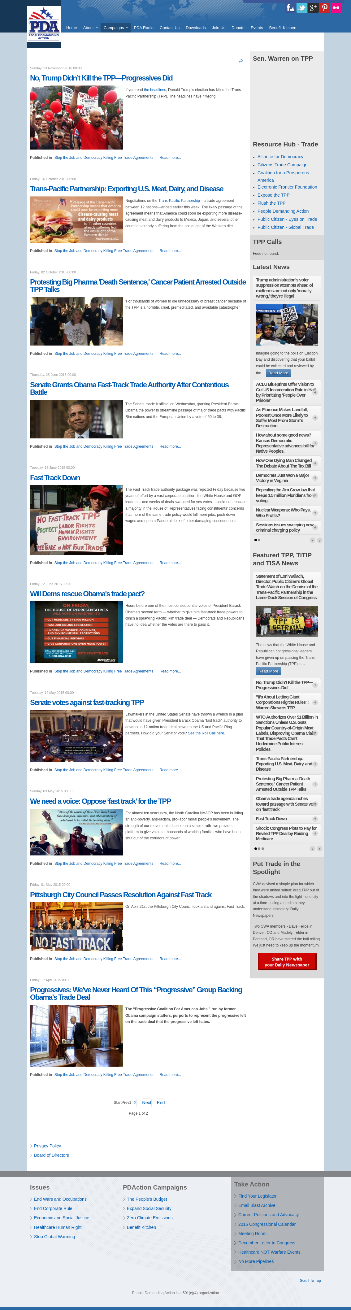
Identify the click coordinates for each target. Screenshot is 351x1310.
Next (146, 1102)
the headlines (155, 90)
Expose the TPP (274, 195)
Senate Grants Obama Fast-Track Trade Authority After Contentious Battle (129, 388)
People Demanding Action (283, 211)
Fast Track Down (55, 477)
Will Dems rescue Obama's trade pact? (87, 594)
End (161, 1102)
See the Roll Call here (206, 733)
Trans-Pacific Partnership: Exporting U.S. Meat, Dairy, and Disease (126, 189)
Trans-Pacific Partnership (179, 200)
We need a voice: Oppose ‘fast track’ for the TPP (100, 801)
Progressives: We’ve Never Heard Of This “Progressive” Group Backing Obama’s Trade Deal (136, 993)
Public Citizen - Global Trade (286, 227)
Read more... (170, 157)
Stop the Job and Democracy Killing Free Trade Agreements (104, 157)
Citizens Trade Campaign (283, 164)
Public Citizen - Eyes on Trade (287, 219)
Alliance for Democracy (280, 156)
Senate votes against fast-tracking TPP (87, 702)
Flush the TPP (272, 203)
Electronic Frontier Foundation (287, 187)
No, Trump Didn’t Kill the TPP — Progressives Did (101, 78)
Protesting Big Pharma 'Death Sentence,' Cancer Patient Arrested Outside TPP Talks (138, 286)
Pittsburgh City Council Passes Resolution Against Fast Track (120, 894)
